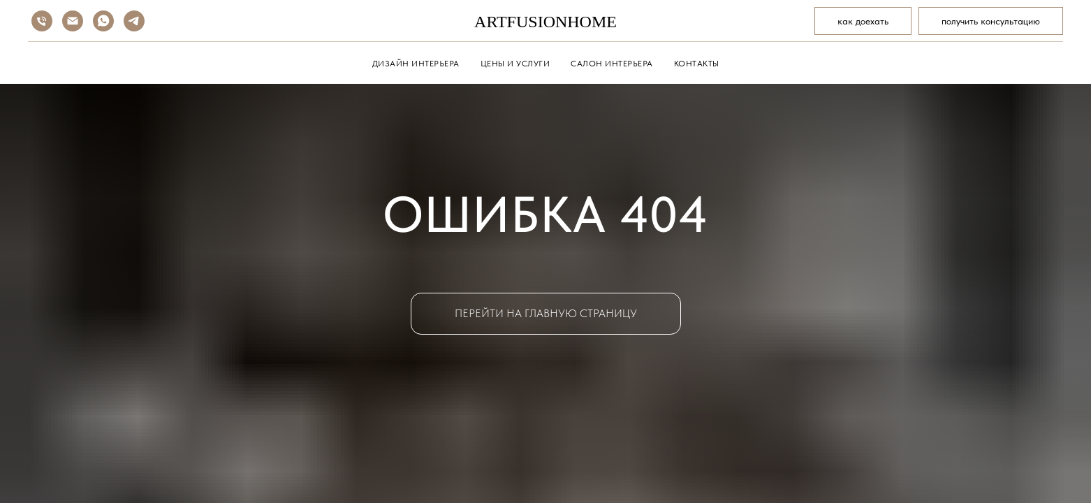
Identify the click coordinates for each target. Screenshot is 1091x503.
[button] (990, 21)
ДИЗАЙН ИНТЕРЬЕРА (416, 63)
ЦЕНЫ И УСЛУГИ (515, 63)
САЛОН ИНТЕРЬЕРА (612, 63)
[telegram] (134, 20)
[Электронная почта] (72, 20)
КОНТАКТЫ (696, 63)
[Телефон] (41, 20)
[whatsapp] (103, 20)
